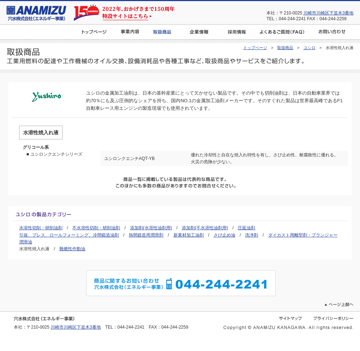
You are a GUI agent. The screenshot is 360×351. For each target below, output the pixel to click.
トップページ (255, 48)
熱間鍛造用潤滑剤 (146, 235)
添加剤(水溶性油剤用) (151, 227)
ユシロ (310, 48)
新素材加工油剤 (188, 235)
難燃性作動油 (72, 248)
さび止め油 (224, 235)
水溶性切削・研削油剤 (41, 227)
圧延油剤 (246, 227)
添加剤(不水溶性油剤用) (205, 227)
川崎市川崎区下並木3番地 (328, 13)
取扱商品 (285, 48)
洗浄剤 (251, 235)
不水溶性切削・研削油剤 (96, 227)
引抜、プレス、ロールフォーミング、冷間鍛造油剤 (69, 235)
